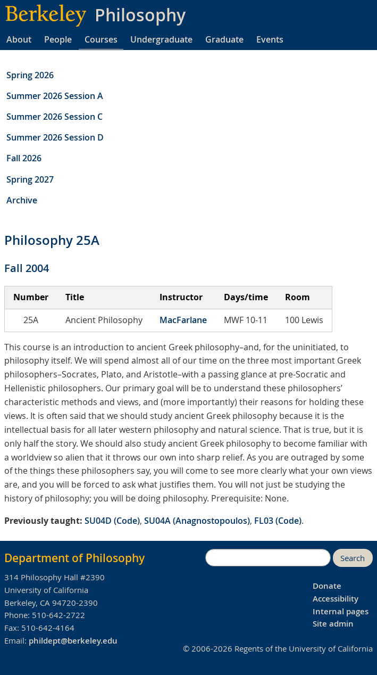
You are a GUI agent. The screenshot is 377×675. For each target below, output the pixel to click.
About (18, 39)
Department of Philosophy (74, 557)
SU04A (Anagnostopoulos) (197, 520)
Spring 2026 (30, 75)
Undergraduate (161, 39)
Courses (101, 39)
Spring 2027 (30, 179)
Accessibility (335, 599)
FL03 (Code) (277, 520)
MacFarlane (183, 320)
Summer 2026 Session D (55, 137)
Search (352, 558)
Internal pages (340, 611)
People (58, 39)
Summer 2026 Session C (54, 116)
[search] (268, 558)
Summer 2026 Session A (54, 96)
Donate (327, 586)
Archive (21, 200)
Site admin (333, 624)
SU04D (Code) (112, 520)
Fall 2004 (26, 268)
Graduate (224, 39)
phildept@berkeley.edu (73, 641)
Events (269, 39)
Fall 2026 (23, 158)
